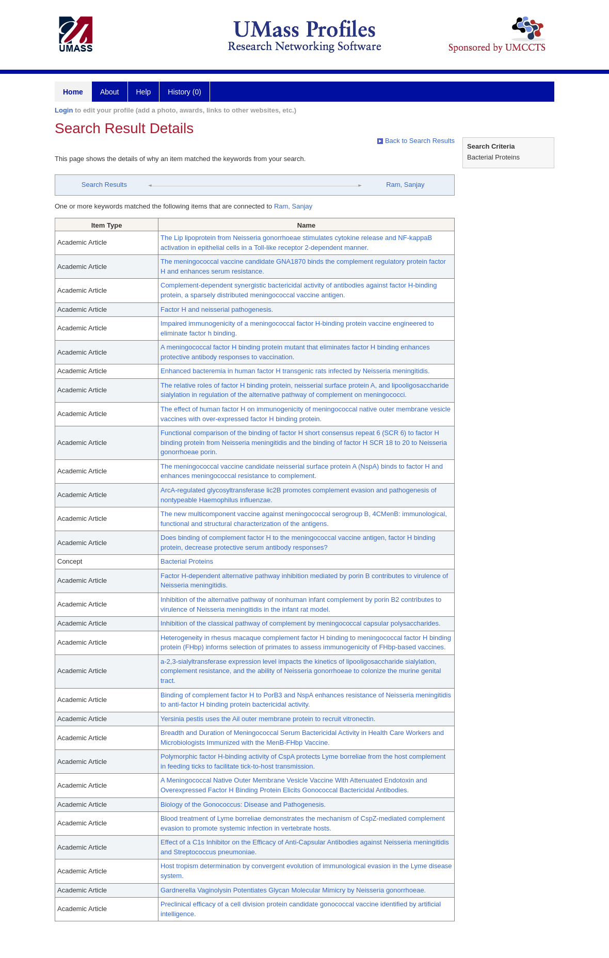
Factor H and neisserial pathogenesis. (217, 309)
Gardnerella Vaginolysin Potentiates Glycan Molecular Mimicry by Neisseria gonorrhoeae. (293, 890)
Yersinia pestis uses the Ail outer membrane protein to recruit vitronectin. (268, 719)
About (109, 92)
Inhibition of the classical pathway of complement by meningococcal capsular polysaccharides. (301, 623)
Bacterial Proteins (187, 561)
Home (73, 92)
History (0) (184, 92)
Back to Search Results (416, 141)
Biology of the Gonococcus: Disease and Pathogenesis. (243, 804)
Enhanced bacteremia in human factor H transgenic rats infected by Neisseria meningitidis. (295, 371)
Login (64, 110)
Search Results (104, 184)
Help (143, 92)
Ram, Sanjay (405, 184)
